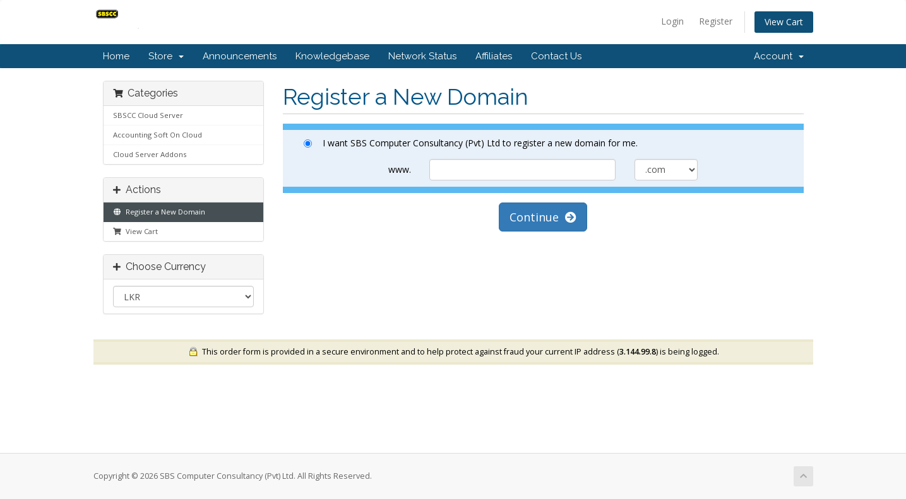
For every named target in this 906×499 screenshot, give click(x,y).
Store (166, 56)
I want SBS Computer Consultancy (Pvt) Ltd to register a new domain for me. (471, 143)
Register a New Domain (159, 211)
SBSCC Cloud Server (148, 115)
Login (672, 21)
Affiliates (493, 56)
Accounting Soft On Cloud (157, 134)
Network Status (422, 56)
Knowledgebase (332, 56)
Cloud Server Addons (149, 154)
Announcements (240, 56)
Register (715, 21)
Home (116, 56)
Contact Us (556, 56)
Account (779, 56)
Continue (543, 217)
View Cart (784, 22)
